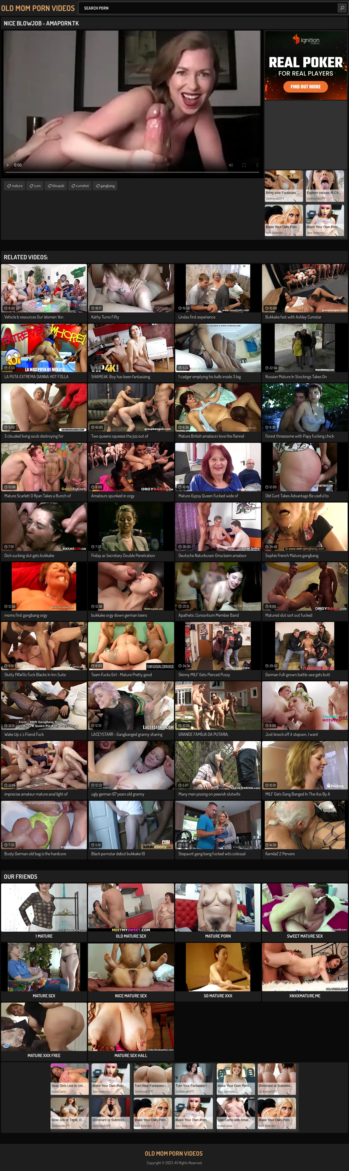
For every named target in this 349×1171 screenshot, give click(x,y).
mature (17, 185)
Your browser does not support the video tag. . (132, 104)
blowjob (58, 185)
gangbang (108, 185)
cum (37, 185)
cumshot (82, 185)
